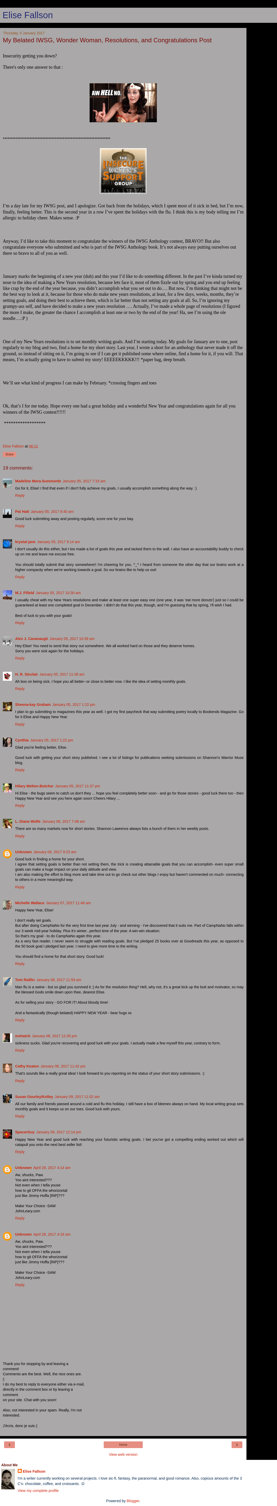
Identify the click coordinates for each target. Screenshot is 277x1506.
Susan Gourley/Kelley (34, 1097)
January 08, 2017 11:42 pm (63, 1066)
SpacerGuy (25, 1132)
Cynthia (22, 740)
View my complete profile (38, 1491)
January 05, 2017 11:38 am (62, 674)
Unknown (23, 852)
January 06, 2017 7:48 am (63, 821)
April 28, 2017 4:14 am (52, 1168)
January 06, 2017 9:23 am (54, 852)
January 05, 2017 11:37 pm (77, 786)
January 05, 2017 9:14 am (58, 542)
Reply (20, 495)
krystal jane (25, 542)
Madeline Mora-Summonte (38, 481)
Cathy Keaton (27, 1066)
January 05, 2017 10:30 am (58, 593)
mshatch (22, 1036)
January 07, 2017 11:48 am (68, 903)
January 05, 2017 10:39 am (72, 639)
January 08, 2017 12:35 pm (54, 1036)
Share (9, 454)
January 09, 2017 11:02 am (77, 1097)
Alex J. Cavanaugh (31, 639)
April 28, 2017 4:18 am (52, 1234)
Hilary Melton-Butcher (34, 786)
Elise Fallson (28, 15)
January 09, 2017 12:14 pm (58, 1132)
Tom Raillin (25, 980)
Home (123, 1445)
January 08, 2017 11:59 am (58, 980)
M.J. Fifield (24, 593)
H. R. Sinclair (26, 674)
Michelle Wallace (29, 903)
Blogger (133, 1501)
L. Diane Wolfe (28, 821)
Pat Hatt (22, 512)
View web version (123, 1454)
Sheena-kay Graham (33, 705)
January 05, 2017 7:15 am (84, 481)
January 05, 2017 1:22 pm (73, 705)
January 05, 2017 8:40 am (52, 512)
